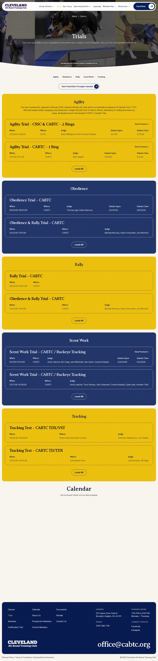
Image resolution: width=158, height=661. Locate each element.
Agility (56, 77)
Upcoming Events (81, 6)
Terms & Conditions (23, 657)
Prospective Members (42, 621)
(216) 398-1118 (102, 625)
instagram (135, 630)
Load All (79, 168)
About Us (36, 615)
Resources (123, 6)
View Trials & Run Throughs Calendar (77, 86)
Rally (78, 77)
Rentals (59, 615)
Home (74, 16)
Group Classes (45, 6)
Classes (11, 609)
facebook (135, 626)
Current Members (39, 627)
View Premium (141, 124)
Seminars (12, 621)
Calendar (97, 6)
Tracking (101, 77)
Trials (59, 6)
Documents (61, 609)
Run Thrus (67, 6)
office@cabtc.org (122, 644)
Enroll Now (141, 6)
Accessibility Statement (44, 657)
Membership (108, 6)
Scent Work (88, 77)
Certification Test (15, 627)
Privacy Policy (8, 657)
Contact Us (61, 621)
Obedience (67, 77)
